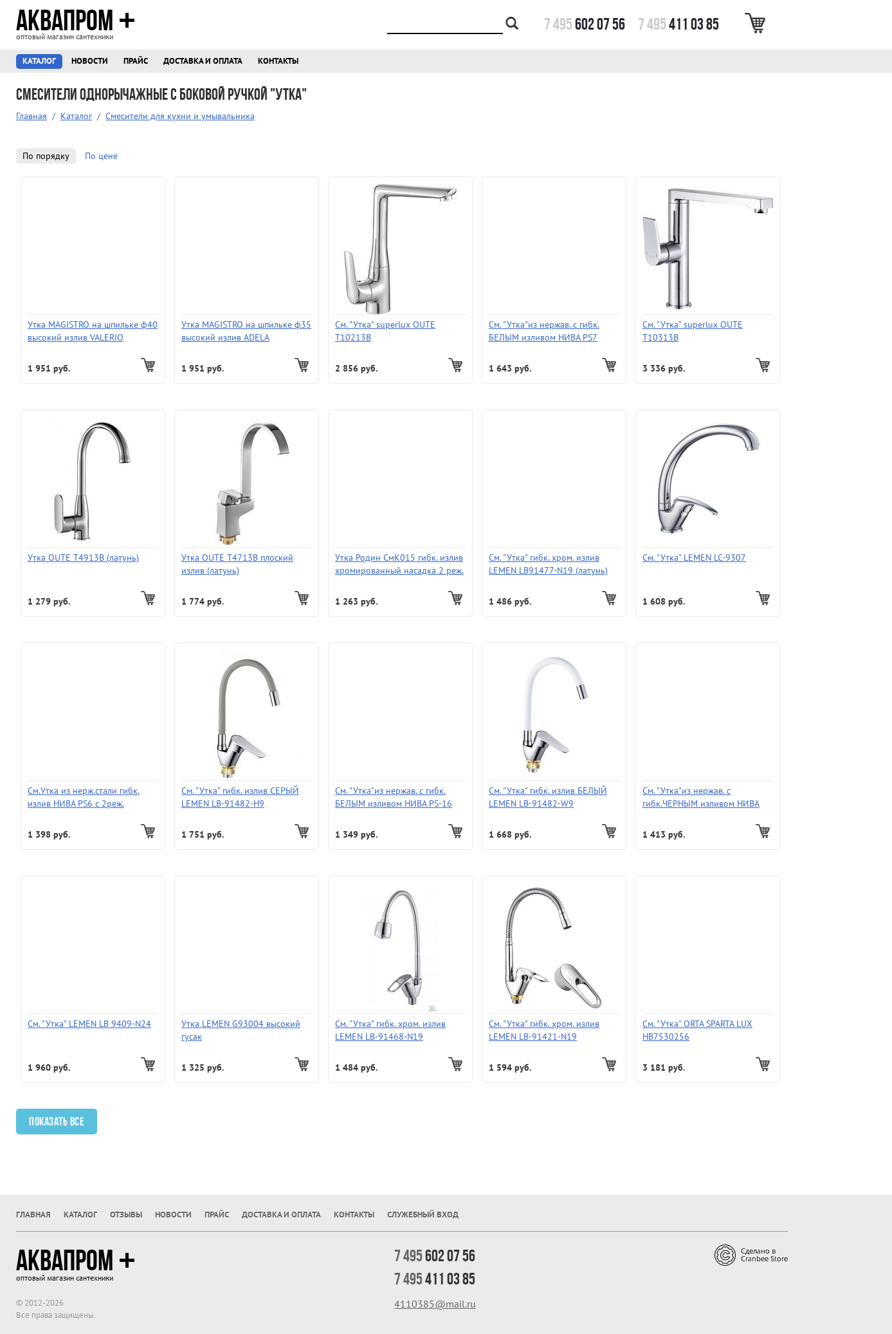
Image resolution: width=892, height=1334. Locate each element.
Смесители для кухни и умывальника (180, 116)
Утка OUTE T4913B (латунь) (83, 557)
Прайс (135, 60)
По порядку (46, 156)
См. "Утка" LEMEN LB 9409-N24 (89, 1023)
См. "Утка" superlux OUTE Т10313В (692, 331)
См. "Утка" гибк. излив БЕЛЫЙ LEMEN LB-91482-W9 (548, 797)
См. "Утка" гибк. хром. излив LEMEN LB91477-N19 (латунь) (548, 564)
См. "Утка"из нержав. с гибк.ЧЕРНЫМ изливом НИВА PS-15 (701, 797)
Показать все (56, 1121)
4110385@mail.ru (435, 1303)
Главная (31, 116)
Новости (89, 60)
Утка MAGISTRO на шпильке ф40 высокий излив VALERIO (93, 331)
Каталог (39, 60)
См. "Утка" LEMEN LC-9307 (694, 557)
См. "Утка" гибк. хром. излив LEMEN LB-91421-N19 (544, 1030)
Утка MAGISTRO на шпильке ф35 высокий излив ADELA (246, 331)
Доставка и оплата (202, 60)
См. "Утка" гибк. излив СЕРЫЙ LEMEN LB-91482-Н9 (240, 797)
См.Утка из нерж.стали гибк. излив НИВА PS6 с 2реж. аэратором (84, 797)
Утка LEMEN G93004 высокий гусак (240, 1030)
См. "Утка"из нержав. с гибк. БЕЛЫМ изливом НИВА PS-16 (393, 797)
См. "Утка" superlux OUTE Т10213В (385, 331)
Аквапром (75, 21)
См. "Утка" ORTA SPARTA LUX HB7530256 (697, 1030)
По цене (101, 156)
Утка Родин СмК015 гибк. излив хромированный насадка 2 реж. (399, 564)
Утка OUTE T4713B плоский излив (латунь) (237, 564)
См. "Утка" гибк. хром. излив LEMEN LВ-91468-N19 (390, 1030)
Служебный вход (423, 1214)
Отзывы (126, 1214)
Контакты (278, 60)
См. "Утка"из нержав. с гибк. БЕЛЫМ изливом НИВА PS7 (544, 331)
